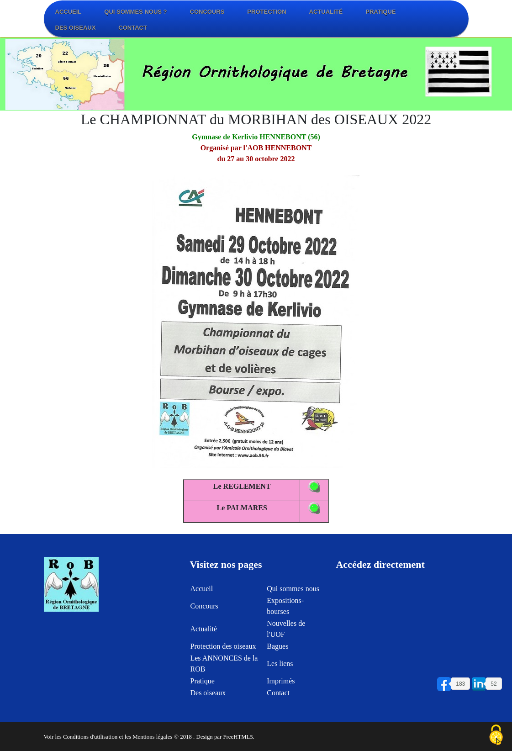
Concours (207, 11)
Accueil (68, 11)
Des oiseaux (75, 27)
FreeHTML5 (238, 737)
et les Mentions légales (145, 737)
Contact (132, 27)
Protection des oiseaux (223, 650)
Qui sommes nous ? (135, 11)
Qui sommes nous (293, 592)
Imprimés (281, 684)
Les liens (280, 667)
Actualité (326, 11)
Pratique (380, 11)
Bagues (277, 650)
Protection (266, 11)
